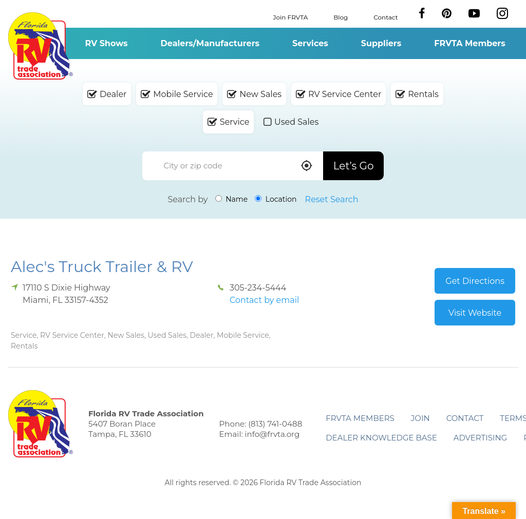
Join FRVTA (290, 16)
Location (275, 199)
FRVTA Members (469, 43)
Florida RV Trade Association (40, 46)
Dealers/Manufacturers (210, 43)
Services (310, 43)
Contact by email (264, 300)
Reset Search (332, 199)
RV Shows (106, 43)
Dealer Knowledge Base (381, 438)
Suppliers (381, 43)
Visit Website (474, 313)
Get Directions (474, 281)
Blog (340, 16)
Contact (385, 16)
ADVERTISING (481, 438)
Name (231, 199)
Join (420, 418)
